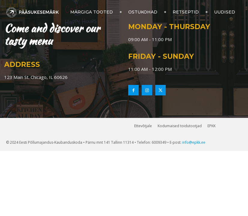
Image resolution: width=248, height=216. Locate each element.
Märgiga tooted (91, 12)
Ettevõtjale (143, 125)
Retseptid (186, 12)
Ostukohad (142, 12)
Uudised (224, 12)
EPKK (211, 125)
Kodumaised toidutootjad (180, 125)
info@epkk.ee (193, 142)
